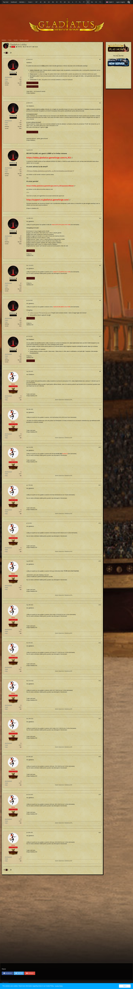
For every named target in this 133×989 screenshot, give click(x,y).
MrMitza (20, 46)
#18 (100, 756)
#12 (100, 523)
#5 (100, 265)
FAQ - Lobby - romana (32, 132)
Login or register (120, 2)
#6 (100, 300)
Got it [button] (124, 986)
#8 (100, 371)
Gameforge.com (45, 313)
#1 (100, 59)
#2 (100, 103)
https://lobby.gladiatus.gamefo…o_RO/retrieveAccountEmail (50, 171)
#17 (100, 718)
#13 (100, 561)
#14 (100, 605)
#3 (100, 150)
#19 (100, 794)
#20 (100, 832)
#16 (100, 680)
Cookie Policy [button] (59, 986)
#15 (100, 643)
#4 (100, 218)
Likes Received (8, 77)
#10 (100, 447)
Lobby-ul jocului (34, 313)
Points (6, 79)
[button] (52, 2)
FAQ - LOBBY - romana (32, 86)
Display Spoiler (30, 250)
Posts (6, 81)
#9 (100, 409)
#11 (100, 485)
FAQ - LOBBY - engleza (32, 83)
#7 (100, 336)
